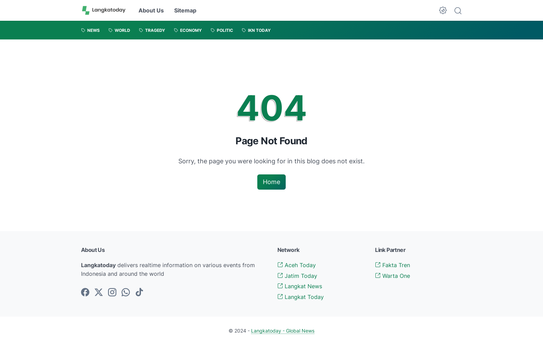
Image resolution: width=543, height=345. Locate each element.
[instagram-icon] (112, 292)
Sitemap (185, 10)
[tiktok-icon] (139, 292)
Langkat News (299, 286)
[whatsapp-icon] (126, 292)
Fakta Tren (392, 265)
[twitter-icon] (99, 292)
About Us (151, 10)
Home (271, 181)
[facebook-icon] (85, 292)
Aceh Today (296, 265)
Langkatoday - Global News (282, 331)
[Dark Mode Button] (443, 10)
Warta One (392, 275)
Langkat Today (300, 296)
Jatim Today (297, 275)
